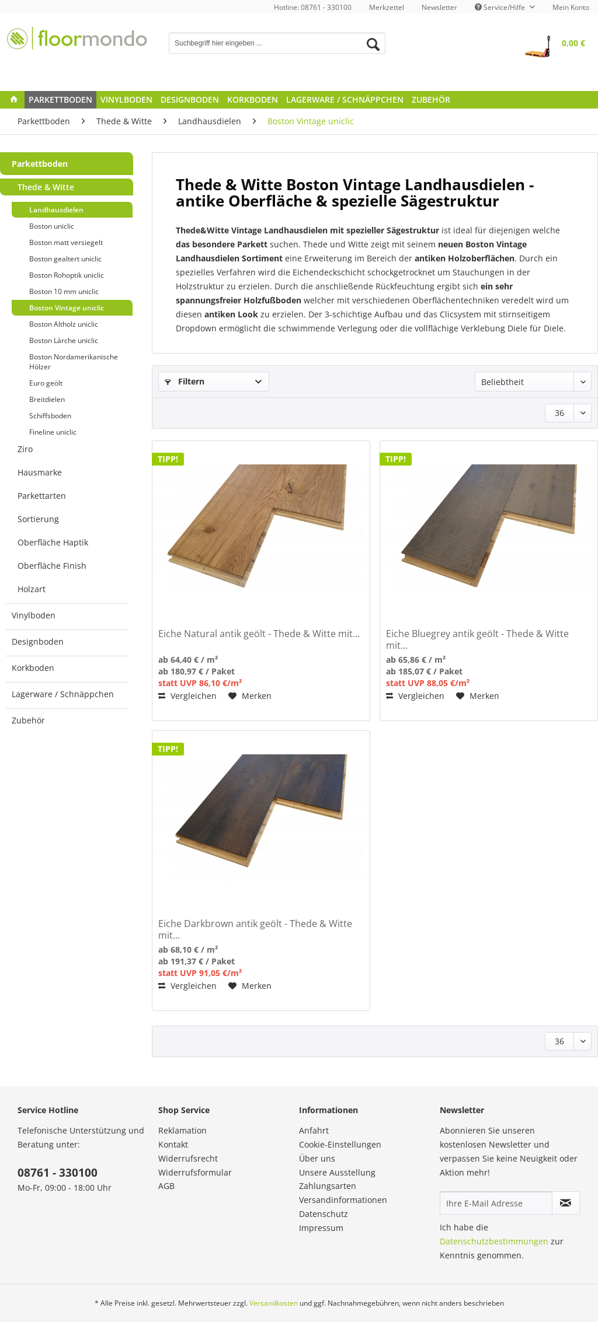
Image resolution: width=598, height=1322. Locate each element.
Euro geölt (45, 383)
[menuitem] (386, 7)
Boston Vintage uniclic (66, 308)
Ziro (25, 448)
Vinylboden (33, 615)
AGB (166, 1185)
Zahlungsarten (327, 1185)
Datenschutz (323, 1213)
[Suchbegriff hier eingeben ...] (277, 43)
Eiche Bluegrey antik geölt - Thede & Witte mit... (477, 639)
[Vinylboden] (126, 100)
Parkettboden (40, 163)
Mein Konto (570, 7)
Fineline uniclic (53, 432)
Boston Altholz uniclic (63, 324)
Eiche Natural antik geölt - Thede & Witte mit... (259, 634)
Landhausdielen (56, 210)
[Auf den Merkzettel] (250, 696)
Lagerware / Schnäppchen (63, 694)
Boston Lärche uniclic (63, 340)
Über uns (317, 1158)
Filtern (184, 381)
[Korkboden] (252, 100)
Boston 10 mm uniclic (64, 291)
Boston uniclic (51, 226)
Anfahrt (314, 1130)
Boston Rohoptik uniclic (66, 275)
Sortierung (38, 518)
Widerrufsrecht (188, 1158)
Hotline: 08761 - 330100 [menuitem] (313, 7)
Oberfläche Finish (52, 565)
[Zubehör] (431, 100)
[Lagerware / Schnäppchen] (345, 100)
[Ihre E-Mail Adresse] (496, 1203)
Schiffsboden (50, 416)
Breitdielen (47, 399)
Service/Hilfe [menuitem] (501, 7)
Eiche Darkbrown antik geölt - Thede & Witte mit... (255, 929)
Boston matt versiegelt (66, 242)
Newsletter (439, 7)
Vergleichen (187, 695)
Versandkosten (273, 1303)
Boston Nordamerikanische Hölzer (73, 362)
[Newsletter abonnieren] (566, 1203)
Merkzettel (386, 7)
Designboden (38, 641)
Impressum (321, 1227)
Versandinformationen (343, 1199)
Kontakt (173, 1144)
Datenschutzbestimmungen (494, 1241)
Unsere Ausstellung (337, 1172)
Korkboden (33, 667)
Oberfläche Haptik (53, 542)
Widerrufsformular (195, 1172)
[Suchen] (373, 44)
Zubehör (28, 720)
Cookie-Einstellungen (340, 1144)
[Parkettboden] (60, 100)
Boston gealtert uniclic (65, 259)
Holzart (32, 588)
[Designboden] (190, 100)
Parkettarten (42, 495)
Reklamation (182, 1130)
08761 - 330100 (58, 1172)
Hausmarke (40, 472)
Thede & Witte (46, 187)
